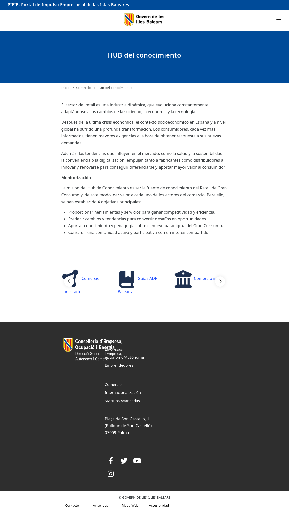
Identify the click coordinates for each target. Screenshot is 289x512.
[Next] (220, 281)
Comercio (83, 88)
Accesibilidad (159, 505)
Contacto (72, 505)
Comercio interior (200, 278)
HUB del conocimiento (114, 88)
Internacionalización (123, 392)
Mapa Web (130, 505)
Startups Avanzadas (122, 400)
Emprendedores (119, 365)
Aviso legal (101, 505)
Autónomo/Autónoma (124, 357)
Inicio (65, 88)
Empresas (113, 349)
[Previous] (69, 281)
